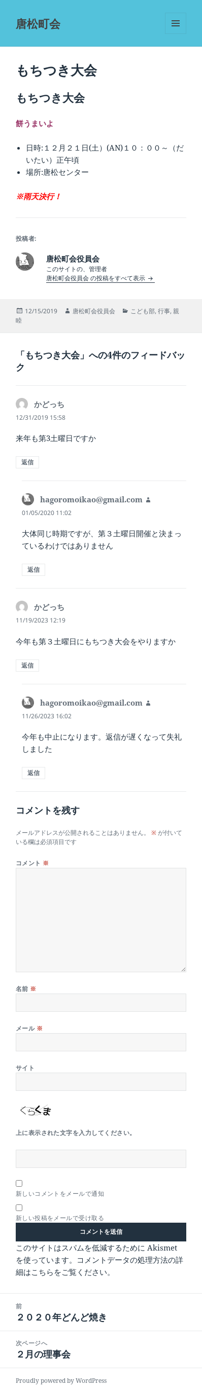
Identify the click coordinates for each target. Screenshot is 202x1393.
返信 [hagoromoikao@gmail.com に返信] (33, 569)
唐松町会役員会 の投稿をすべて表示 (96, 278)
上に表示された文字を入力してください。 (76, 1132)
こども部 (142, 311)
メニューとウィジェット (175, 33)
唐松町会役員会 (94, 311)
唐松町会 (38, 23)
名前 (26, 988)
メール (29, 1028)
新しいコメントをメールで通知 (60, 1193)
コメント (32, 863)
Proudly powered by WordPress (61, 1380)
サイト (25, 1068)
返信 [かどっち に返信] (27, 462)
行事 (164, 311)
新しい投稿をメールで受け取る (60, 1218)
